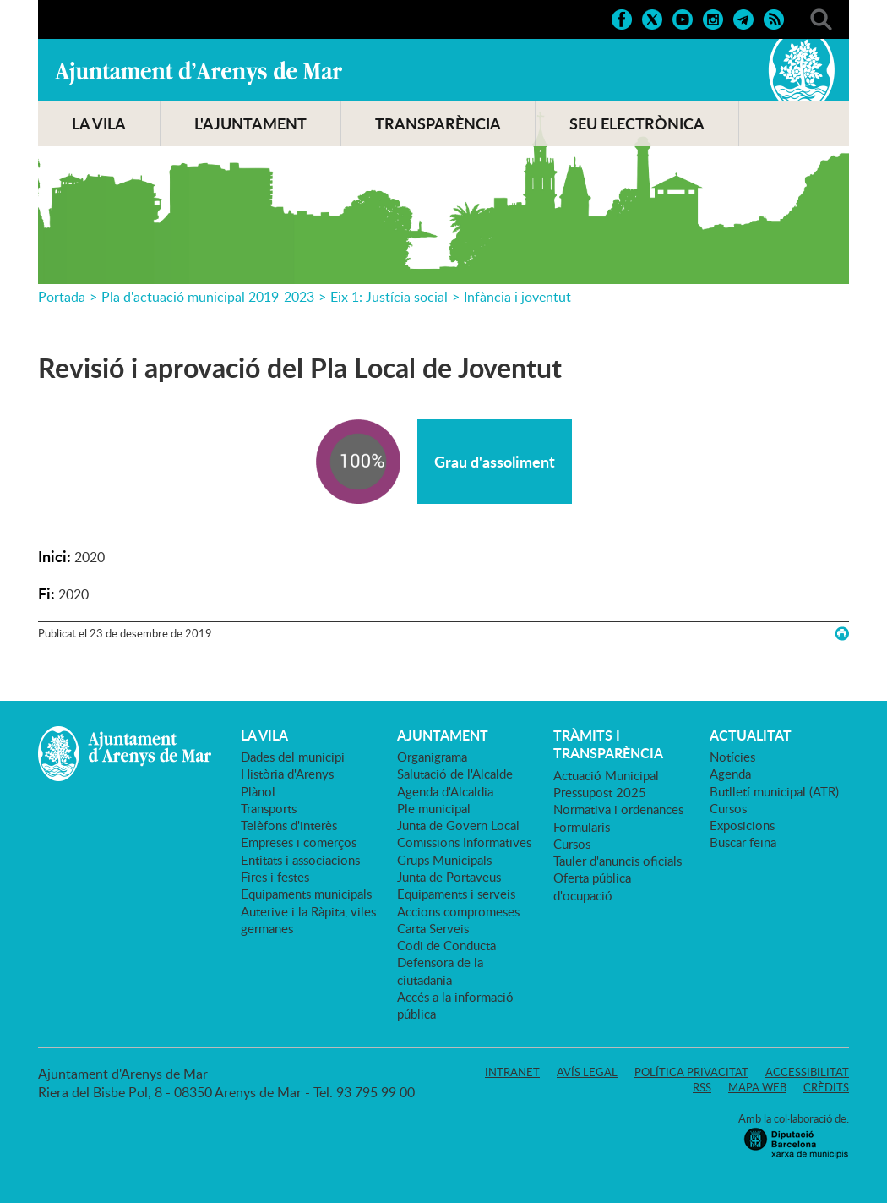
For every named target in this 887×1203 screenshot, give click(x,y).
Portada (61, 296)
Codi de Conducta (446, 945)
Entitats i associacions (300, 859)
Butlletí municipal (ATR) (774, 791)
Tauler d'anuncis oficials (617, 860)
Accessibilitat (807, 1072)
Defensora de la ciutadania (440, 970)
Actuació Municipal (606, 775)
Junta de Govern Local (458, 825)
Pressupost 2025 (599, 792)
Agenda (730, 773)
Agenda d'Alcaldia (445, 791)
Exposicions (742, 825)
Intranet (512, 1072)
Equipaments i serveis (456, 893)
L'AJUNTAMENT (250, 123)
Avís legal (587, 1072)
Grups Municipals (444, 859)
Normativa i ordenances (618, 809)
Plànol (258, 791)
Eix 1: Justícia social (389, 296)
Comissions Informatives (464, 842)
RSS (702, 1087)
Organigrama (432, 756)
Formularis (581, 826)
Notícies (732, 756)
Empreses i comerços (298, 842)
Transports (269, 808)
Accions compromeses (458, 911)
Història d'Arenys (287, 773)
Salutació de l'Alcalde (455, 773)
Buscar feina (743, 842)
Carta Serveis (433, 928)
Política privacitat (691, 1072)
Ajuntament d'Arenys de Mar (198, 72)
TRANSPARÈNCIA (438, 123)
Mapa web (757, 1087)
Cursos (571, 843)
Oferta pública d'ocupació (592, 886)
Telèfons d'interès (289, 825)
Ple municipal (434, 808)
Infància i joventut (517, 296)
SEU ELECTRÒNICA (637, 123)
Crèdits (826, 1087)
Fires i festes (275, 876)
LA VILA (99, 123)
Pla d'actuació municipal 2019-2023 (207, 296)
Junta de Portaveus (449, 876)
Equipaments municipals (306, 893)
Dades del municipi (293, 756)
